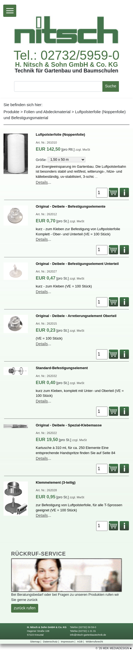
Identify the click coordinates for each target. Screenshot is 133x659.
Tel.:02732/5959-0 (66, 55)
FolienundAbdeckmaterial (47, 112)
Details (42, 182)
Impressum (68, 641)
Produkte (11, 112)
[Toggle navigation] (9, 11)
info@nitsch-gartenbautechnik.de (88, 634)
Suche (110, 86)
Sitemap (36, 641)
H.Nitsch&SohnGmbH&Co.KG (66, 65)
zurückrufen (24, 608)
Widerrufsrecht (94, 641)
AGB (81, 641)
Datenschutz (51, 641)
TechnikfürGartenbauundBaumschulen (66, 71)
